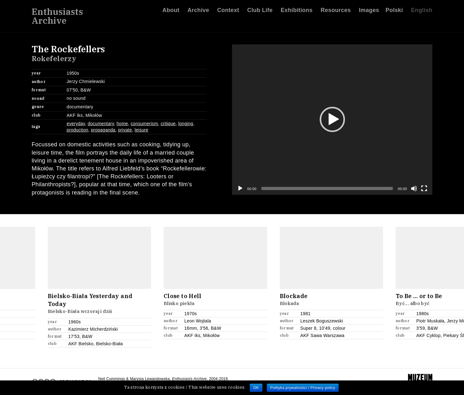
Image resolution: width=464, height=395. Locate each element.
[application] (332, 119)
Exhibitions (297, 12)
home (122, 123)
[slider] (326, 188)
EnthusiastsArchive (57, 18)
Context (228, 12)
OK (256, 387)
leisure (141, 129)
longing (185, 123)
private (125, 129)
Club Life (260, 12)
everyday (76, 123)
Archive (198, 12)
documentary (101, 123)
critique (167, 123)
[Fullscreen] (424, 188)
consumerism (144, 123)
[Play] (240, 188)
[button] (332, 119)
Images (369, 12)
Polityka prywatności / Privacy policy (302, 387)
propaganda (103, 129)
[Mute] (414, 188)
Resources (336, 12)
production (77, 129)
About (170, 12)
